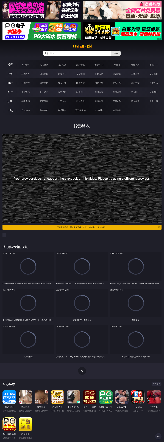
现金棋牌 (135, 64)
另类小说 (117, 101)
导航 (10, 110)
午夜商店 (44, 110)
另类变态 (153, 82)
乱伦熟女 (135, 82)
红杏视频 (99, 110)
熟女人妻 (99, 73)
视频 (10, 73)
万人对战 (62, 64)
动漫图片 (80, 92)
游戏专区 (80, 64)
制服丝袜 (99, 82)
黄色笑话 (135, 101)
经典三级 (117, 82)
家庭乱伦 (44, 101)
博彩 (10, 64)
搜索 (116, 53)
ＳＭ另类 (153, 73)
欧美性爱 (80, 82)
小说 (10, 101)
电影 (10, 83)
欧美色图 (62, 92)
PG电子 (25, 64)
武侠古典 (80, 101)
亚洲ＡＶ (25, 73)
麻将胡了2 (99, 64)
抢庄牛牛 (153, 64)
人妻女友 (62, 101)
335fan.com (82, 46)
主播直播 (135, 73)
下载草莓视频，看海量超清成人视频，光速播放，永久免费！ (108, 227)
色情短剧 (117, 110)
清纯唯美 (117, 92)
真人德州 (44, 64)
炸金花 (117, 64)
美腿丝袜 (99, 92)
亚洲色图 (44, 92)
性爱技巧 (153, 101)
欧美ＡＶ (62, 73)
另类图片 (153, 92)
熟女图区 (135, 92)
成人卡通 (62, 82)
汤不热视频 (80, 110)
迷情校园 (99, 101)
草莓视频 (62, 110)
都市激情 (25, 101)
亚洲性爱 (25, 82)
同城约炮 (25, 110)
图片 (10, 92)
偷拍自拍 (44, 82)
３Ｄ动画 (80, 73)
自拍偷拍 (44, 73)
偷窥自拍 (25, 92)
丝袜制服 (117, 73)
